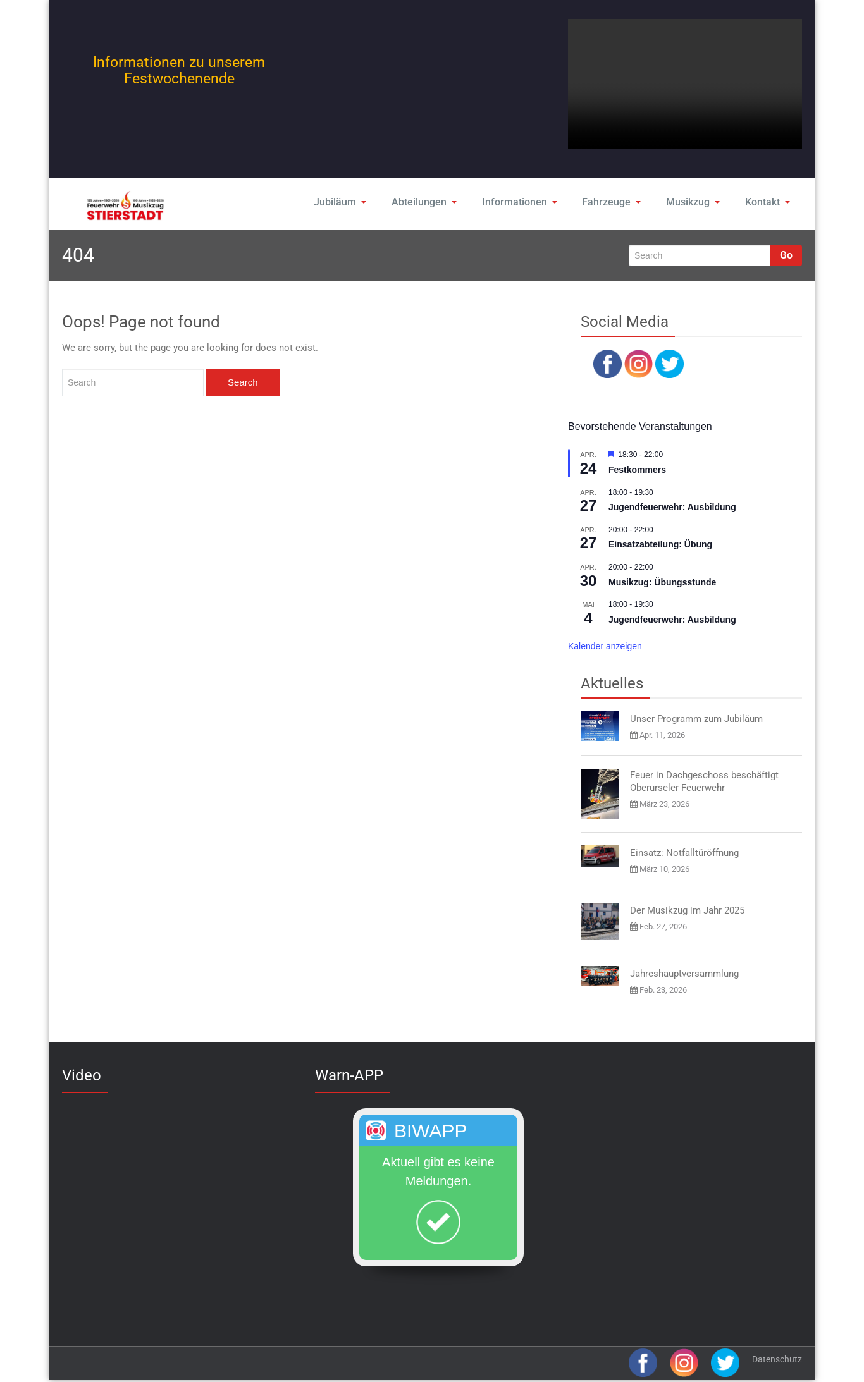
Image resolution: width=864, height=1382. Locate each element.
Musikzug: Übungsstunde (662, 582)
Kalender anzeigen (605, 646)
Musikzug (692, 202)
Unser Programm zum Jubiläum (696, 719)
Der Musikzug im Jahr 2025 (687, 910)
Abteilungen (425, 202)
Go (786, 255)
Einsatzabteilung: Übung (660, 544)
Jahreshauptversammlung (684, 973)
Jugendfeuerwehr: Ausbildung (672, 507)
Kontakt (766, 202)
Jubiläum (341, 202)
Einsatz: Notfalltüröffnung (684, 853)
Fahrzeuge (610, 202)
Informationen (519, 202)
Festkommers (637, 470)
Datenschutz (777, 1359)
